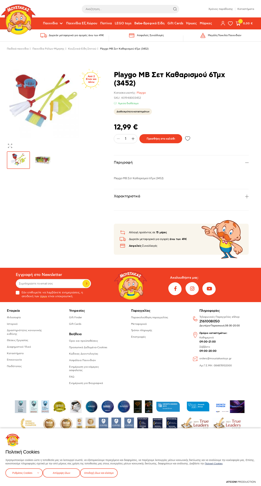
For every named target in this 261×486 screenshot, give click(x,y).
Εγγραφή (86, 283)
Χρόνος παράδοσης (220, 9)
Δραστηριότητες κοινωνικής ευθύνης (24, 332)
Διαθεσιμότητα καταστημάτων (133, 111)
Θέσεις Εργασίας (17, 340)
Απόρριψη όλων (63, 472)
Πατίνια (106, 23)
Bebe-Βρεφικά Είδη (149, 23)
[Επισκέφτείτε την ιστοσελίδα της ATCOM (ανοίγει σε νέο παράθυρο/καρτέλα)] (241, 481)
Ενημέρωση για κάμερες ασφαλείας (84, 368)
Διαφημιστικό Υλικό (19, 346)
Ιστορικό (12, 324)
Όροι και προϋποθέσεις (83, 340)
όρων (43, 296)
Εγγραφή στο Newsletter (39, 274)
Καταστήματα (245, 9)
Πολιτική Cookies (214, 462)
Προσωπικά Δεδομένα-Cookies (88, 347)
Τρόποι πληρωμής (141, 330)
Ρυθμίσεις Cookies (22, 472)
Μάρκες (206, 23)
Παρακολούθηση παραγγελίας (149, 317)
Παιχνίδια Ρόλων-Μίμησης (48, 48)
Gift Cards (175, 23)
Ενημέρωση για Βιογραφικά (86, 383)
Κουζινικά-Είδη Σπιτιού (82, 48)
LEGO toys (123, 23)
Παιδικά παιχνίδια (18, 48)
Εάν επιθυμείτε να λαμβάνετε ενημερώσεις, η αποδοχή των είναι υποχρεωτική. (49, 294)
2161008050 (209, 322)
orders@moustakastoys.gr (215, 358)
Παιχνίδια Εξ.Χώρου (81, 23)
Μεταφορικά (139, 324)
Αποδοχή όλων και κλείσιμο (104, 472)
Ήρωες (191, 23)
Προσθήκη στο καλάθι (161, 139)
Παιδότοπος (14, 366)
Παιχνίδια (50, 23)
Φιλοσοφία (14, 317)
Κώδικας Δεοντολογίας (83, 353)
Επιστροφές (138, 336)
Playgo (141, 93)
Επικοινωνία (14, 359)
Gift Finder (75, 317)
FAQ (71, 376)
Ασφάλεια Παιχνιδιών (82, 360)
